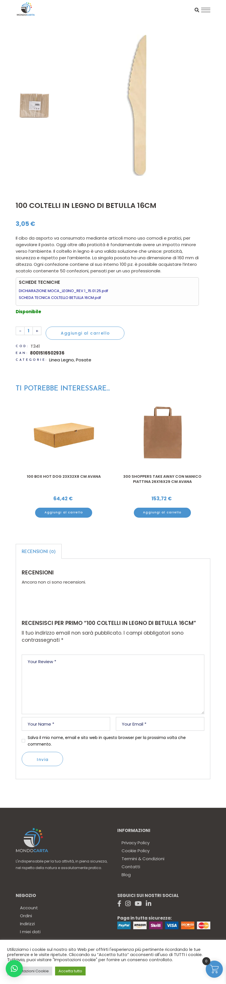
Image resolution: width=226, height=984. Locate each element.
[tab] (39, 551)
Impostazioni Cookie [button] (30, 971)
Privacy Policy (136, 843)
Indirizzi (27, 924)
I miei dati (30, 932)
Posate (83, 360)
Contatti (131, 867)
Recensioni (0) (39, 552)
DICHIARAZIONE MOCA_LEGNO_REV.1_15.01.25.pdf (63, 290)
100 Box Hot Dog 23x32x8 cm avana (64, 476)
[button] (14, 968)
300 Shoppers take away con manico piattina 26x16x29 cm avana (162, 479)
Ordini (26, 916)
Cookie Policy (136, 851)
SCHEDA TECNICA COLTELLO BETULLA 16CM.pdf (60, 297)
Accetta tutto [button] (70, 971)
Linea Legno (61, 360)
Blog (126, 875)
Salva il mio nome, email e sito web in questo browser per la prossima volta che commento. (107, 741)
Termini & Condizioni (143, 859)
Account (29, 908)
